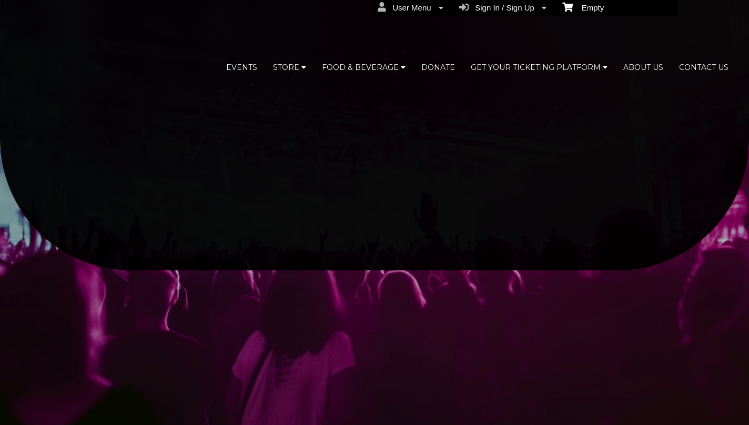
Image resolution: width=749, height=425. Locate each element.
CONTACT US (703, 67)
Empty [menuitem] (583, 7)
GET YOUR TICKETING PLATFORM (539, 67)
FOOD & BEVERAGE (364, 67)
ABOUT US (643, 67)
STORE (289, 67)
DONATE (438, 67)
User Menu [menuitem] (410, 7)
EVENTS (241, 67)
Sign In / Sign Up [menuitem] (502, 7)
